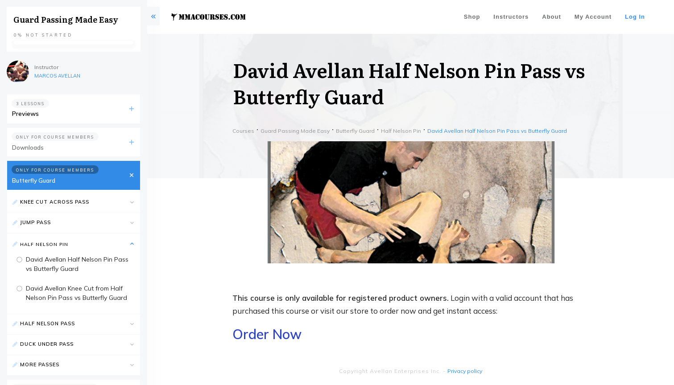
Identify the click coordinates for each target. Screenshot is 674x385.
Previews (25, 114)
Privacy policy (464, 371)
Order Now (267, 334)
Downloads (28, 147)
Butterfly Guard (33, 180)
